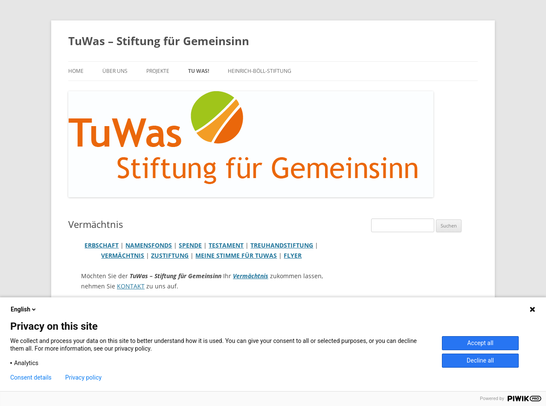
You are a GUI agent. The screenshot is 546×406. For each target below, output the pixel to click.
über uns (115, 71)
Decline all (480, 360)
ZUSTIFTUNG (170, 255)
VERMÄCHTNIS (122, 255)
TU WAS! (198, 71)
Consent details (31, 377)
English (24, 309)
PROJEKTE (157, 71)
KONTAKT (131, 286)
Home (76, 71)
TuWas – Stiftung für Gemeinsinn (158, 41)
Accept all (480, 343)
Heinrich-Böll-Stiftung (259, 71)
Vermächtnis (250, 276)
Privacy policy (83, 377)
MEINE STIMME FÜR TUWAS (236, 255)
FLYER (293, 255)
